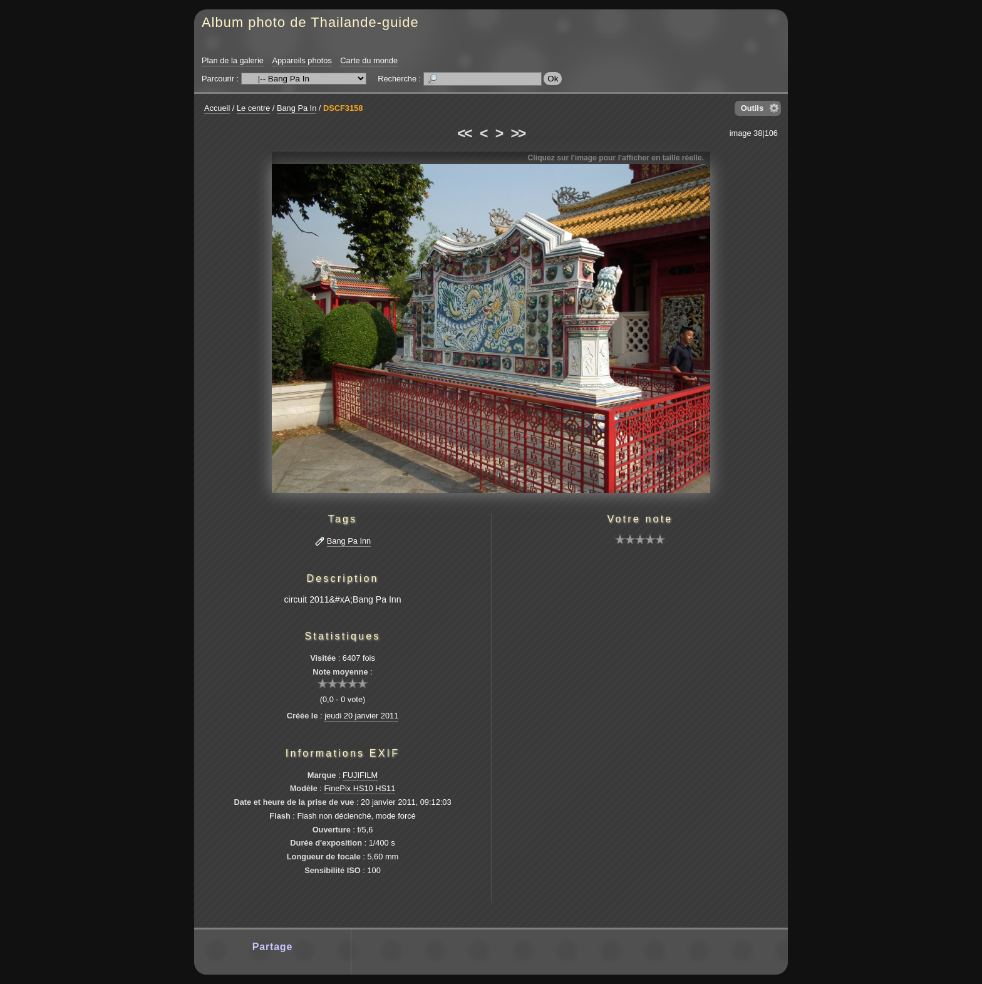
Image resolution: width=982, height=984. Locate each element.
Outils (752, 108)
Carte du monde (369, 60)
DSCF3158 (343, 108)
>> (518, 133)
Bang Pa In (296, 108)
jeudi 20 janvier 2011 (361, 715)
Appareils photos (301, 60)
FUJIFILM (360, 775)
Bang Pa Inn (349, 541)
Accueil (217, 108)
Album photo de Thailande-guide (310, 22)
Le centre (253, 108)
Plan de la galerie (233, 60)
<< (464, 133)
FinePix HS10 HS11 (359, 788)
